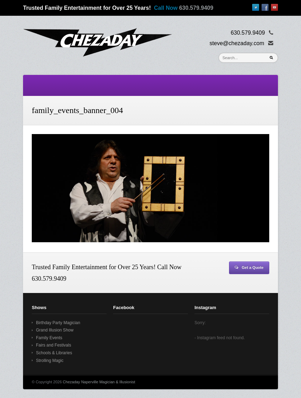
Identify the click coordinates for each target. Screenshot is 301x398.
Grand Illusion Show (54, 330)
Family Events (49, 337)
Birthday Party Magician (58, 322)
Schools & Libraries (54, 352)
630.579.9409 (196, 8)
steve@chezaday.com (237, 43)
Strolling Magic (50, 360)
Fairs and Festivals (53, 345)
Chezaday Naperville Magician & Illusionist (99, 382)
